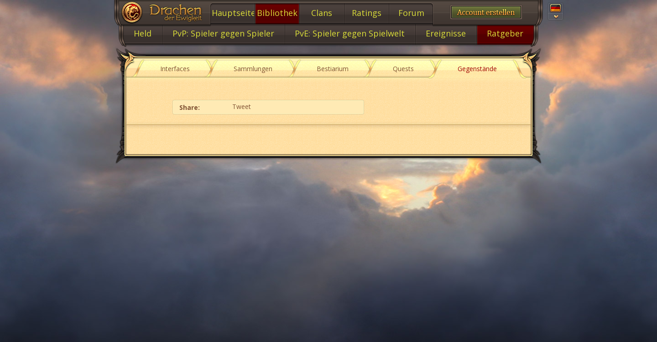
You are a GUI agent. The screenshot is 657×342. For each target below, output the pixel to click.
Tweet (241, 106)
